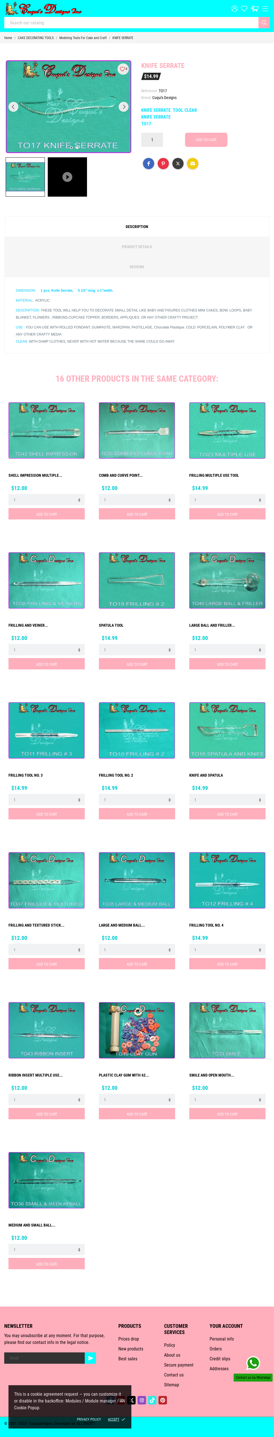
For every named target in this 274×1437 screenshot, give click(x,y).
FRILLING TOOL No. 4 (206, 925)
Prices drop (128, 1339)
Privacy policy (89, 1419)
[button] (148, 163)
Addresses (219, 1368)
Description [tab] (137, 226)
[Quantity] (152, 140)
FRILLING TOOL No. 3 (25, 775)
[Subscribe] (90, 1358)
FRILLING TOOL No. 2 (116, 775)
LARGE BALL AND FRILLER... (212, 625)
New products (130, 1349)
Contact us (174, 1375)
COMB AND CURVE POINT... (121, 475)
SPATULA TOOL (111, 625)
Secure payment (178, 1365)
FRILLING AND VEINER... (28, 625)
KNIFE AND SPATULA (206, 775)
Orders (216, 1349)
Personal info (222, 1339)
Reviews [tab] (137, 267)
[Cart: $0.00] (254, 8)
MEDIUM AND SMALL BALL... (31, 1225)
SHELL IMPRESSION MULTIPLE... (35, 475)
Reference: (149, 91)
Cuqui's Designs (164, 97)
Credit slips (220, 1358)
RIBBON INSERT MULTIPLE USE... (35, 1075)
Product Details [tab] (137, 246)
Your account (226, 1326)
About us (172, 1355)
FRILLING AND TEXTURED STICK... (36, 925)
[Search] (264, 22)
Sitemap (171, 1384)
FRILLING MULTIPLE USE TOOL (214, 475)
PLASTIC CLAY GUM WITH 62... (124, 1075)
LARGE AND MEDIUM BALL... (122, 925)
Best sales (127, 1358)
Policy (169, 1345)
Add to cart (206, 140)
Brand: (146, 97)
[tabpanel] (68, 106)
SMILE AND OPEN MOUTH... (211, 1075)
